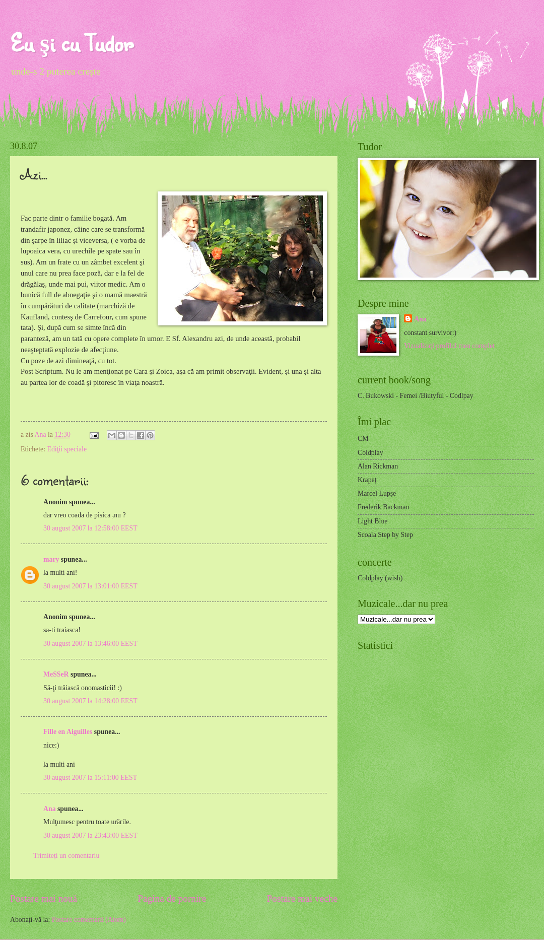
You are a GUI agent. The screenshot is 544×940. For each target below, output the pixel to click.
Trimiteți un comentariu (66, 855)
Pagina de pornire (172, 898)
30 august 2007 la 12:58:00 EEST (90, 528)
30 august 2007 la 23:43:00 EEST (90, 835)
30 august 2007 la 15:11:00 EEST (90, 777)
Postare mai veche (302, 898)
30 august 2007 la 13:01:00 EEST (90, 586)
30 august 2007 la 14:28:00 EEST (90, 701)
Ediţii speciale (67, 449)
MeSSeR (56, 674)
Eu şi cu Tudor (71, 42)
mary (51, 559)
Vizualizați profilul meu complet (449, 346)
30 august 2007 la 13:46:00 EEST (90, 643)
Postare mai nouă (43, 898)
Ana (41, 434)
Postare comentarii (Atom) (89, 919)
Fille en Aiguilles (67, 731)
